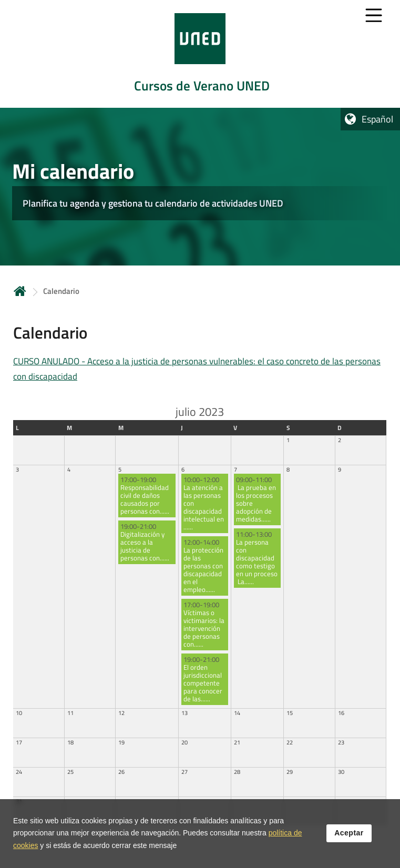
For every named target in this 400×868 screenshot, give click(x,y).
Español (377, 119)
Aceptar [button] (349, 833)
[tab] (200, 54)
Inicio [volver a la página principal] (19, 291)
